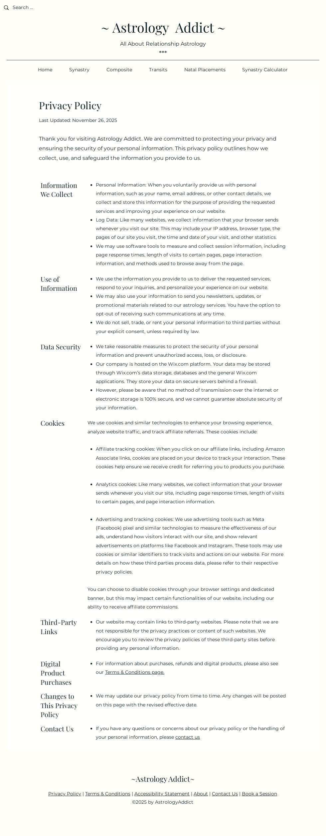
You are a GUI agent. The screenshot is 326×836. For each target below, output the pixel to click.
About (201, 794)
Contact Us (225, 794)
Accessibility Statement (162, 794)
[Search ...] (50, 7)
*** (163, 53)
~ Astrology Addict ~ (163, 27)
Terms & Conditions (107, 794)
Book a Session (259, 794)
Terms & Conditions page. (134, 672)
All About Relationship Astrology (163, 44)
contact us (187, 737)
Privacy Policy (64, 794)
